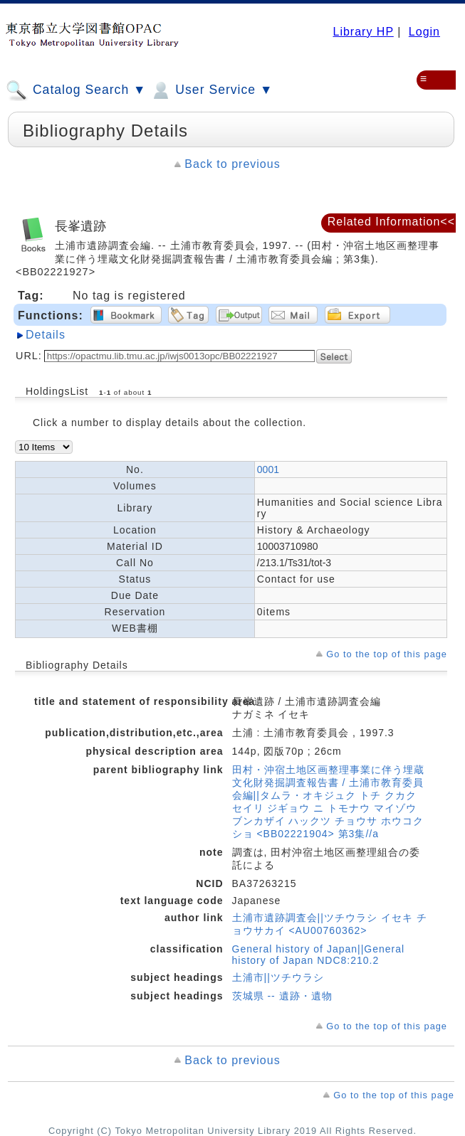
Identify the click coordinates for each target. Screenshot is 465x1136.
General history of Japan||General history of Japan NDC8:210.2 (318, 954)
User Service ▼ (211, 90)
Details (46, 335)
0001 (268, 469)
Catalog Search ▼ (76, 90)
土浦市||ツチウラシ (278, 977)
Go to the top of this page (386, 654)
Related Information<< (391, 222)
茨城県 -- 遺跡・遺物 (282, 996)
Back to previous (232, 164)
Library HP (363, 32)
